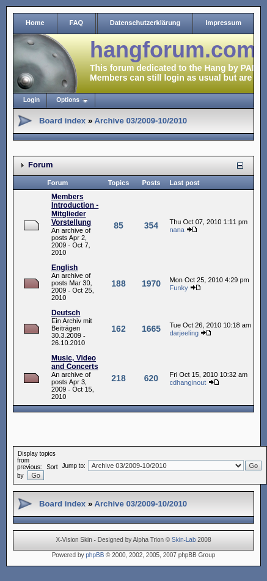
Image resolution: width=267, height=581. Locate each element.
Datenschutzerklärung (145, 22)
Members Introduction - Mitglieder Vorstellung (74, 209)
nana (176, 229)
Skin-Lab (184, 539)
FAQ (77, 22)
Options (67, 100)
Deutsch (65, 313)
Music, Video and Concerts (74, 362)
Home (35, 22)
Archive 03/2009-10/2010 (140, 120)
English (64, 267)
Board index (62, 120)
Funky (178, 287)
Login (31, 100)
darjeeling (184, 333)
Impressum (223, 22)
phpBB (95, 555)
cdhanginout (187, 382)
